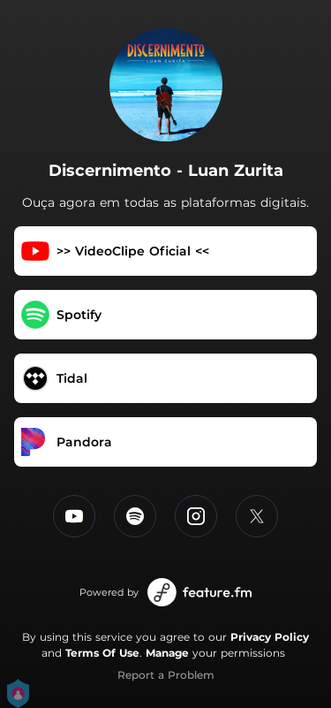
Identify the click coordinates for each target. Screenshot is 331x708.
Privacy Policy (269, 636)
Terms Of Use (102, 652)
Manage (167, 652)
